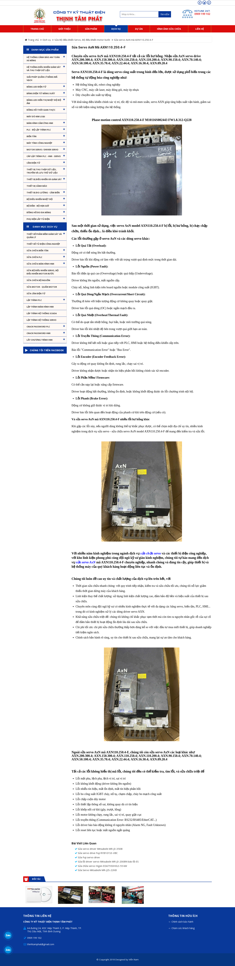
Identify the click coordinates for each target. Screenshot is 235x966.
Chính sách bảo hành (182, 903)
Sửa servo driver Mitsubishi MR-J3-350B (98, 848)
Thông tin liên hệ (37, 898)
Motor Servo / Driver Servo (42, 149)
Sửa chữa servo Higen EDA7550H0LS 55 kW (101, 866)
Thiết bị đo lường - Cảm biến (43, 192)
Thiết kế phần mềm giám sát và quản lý (44, 236)
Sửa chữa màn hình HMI (40, 263)
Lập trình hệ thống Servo (41, 320)
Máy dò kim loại (36, 116)
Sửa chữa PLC (34, 257)
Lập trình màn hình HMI (40, 306)
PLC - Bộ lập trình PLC (39, 129)
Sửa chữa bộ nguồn (38, 280)
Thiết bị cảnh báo (37, 185)
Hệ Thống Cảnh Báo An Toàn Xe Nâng (43, 59)
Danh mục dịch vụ (45, 226)
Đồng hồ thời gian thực (41, 109)
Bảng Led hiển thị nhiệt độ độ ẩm (44, 102)
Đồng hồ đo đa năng (39, 212)
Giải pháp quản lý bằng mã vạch (42, 78)
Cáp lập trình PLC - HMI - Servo (44, 156)
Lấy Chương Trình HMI (40, 339)
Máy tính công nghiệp (39, 142)
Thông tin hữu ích (183, 898)
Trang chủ (32, 39)
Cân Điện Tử (33, 162)
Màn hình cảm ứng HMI (40, 123)
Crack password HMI (38, 333)
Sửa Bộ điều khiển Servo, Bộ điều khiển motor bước (82, 39)
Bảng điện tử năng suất (41, 93)
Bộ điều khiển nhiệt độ (40, 199)
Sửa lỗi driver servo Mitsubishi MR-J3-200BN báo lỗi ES (107, 861)
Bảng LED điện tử (36, 86)
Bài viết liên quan (84, 843)
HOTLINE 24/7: (202, 10)
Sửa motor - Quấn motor (42, 286)
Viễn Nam (134, 941)
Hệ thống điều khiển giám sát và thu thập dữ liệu (44, 69)
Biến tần (31, 136)
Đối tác (36, 878)
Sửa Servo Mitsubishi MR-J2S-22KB (96, 870)
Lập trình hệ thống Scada (42, 313)
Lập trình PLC (34, 300)
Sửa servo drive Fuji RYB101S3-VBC (96, 853)
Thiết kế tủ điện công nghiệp (43, 243)
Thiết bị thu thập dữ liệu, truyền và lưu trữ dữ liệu (42, 171)
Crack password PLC (38, 326)
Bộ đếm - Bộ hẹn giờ (38, 205)
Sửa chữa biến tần (37, 250)
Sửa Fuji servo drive (87, 857)
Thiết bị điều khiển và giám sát (44, 179)
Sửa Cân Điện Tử (36, 293)
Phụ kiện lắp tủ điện (38, 219)
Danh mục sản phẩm (45, 49)
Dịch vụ (47, 39)
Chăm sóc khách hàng (183, 910)
